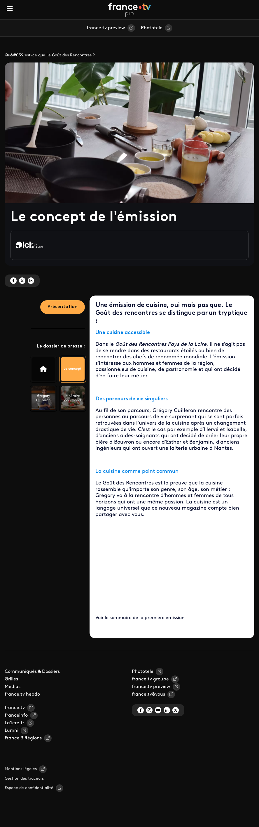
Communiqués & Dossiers (32, 671)
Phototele (151, 28)
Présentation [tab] (63, 307)
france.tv (15, 708)
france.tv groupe (150, 679)
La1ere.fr (14, 723)
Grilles (11, 679)
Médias (12, 686)
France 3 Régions (23, 738)
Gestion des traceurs (24, 778)
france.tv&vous (148, 694)
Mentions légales (21, 769)
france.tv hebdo (22, 694)
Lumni (11, 730)
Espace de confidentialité (29, 788)
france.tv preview (106, 28)
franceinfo (16, 715)
